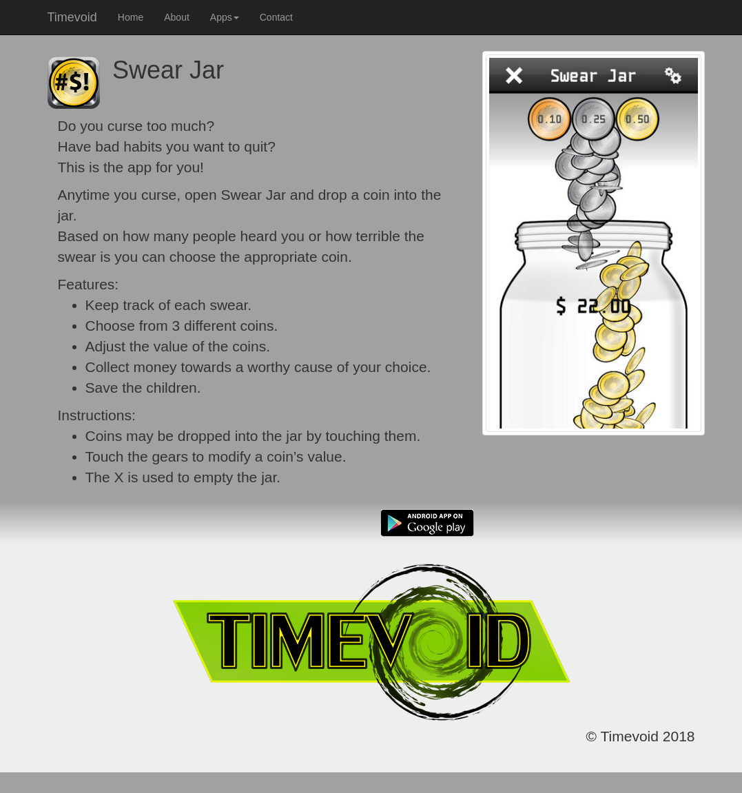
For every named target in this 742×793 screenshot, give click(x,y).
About (176, 17)
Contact (276, 17)
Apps (224, 17)
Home (130, 17)
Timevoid (72, 17)
